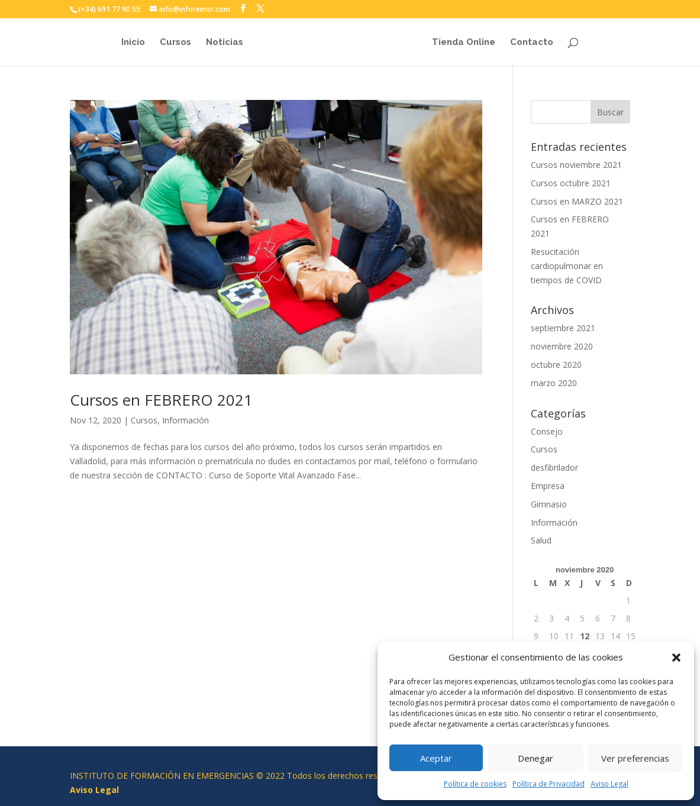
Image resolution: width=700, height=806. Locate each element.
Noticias (221, 42)
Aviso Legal (609, 784)
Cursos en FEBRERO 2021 (161, 399)
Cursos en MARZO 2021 (577, 201)
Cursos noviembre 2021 (576, 164)
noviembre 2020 (562, 346)
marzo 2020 (554, 383)
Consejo (547, 431)
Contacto (534, 42)
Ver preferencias (635, 758)
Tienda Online (466, 42)
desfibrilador (554, 467)
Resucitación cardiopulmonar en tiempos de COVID (567, 266)
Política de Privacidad (548, 784)
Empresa (547, 485)
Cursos (172, 42)
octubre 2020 (556, 364)
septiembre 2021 (563, 328)
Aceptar (436, 758)
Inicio (130, 42)
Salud (541, 540)
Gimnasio (549, 504)
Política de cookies (475, 784)
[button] (676, 657)
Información (185, 420)
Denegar (535, 758)
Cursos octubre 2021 (571, 183)
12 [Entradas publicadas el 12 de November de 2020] (584, 636)
